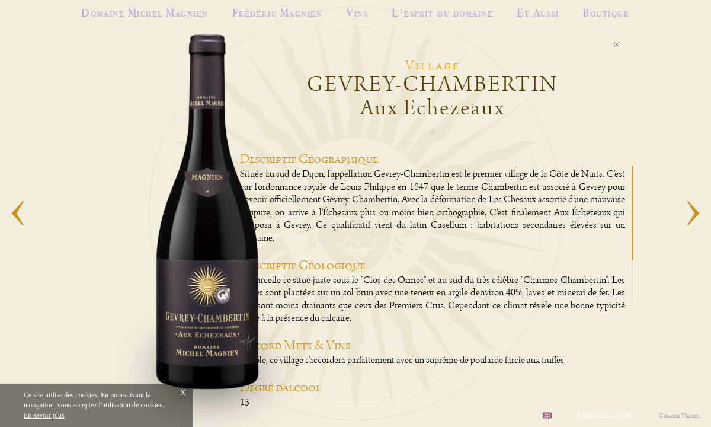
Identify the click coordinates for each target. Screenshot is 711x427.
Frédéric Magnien (277, 13)
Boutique (605, 13)
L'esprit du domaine (442, 13)
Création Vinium (679, 416)
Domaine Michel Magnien (144, 13)
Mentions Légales (605, 415)
